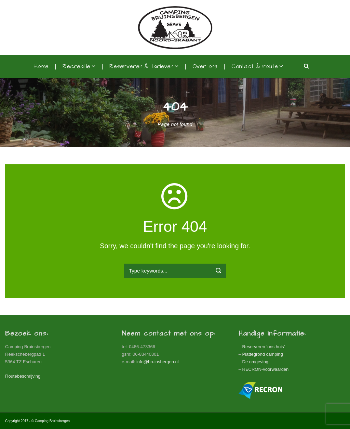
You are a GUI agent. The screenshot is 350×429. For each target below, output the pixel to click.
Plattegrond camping (262, 354)
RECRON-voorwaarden (265, 369)
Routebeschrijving (22, 376)
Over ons (204, 67)
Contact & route (254, 67)
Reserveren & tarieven (141, 67)
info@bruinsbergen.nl (157, 361)
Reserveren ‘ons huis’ (263, 346)
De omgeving (255, 361)
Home (41, 67)
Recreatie (76, 67)
